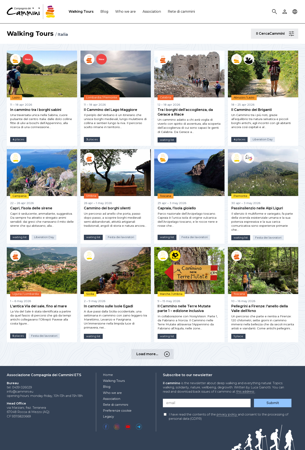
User (285, 11)
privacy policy (227, 414)
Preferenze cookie (117, 411)
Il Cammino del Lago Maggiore (110, 110)
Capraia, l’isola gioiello (177, 208)
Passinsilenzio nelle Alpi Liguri (257, 208)
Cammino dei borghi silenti (107, 208)
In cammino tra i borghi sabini (35, 110)
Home (108, 375)
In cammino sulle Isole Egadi (108, 306)
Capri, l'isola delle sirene (31, 208)
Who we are (125, 12)
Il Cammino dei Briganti (251, 110)
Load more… (167, 354)
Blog (104, 12)
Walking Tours (81, 12)
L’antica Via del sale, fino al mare (38, 306)
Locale (295, 11)
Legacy (108, 416)
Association (152, 12)
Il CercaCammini (292, 33)
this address (245, 391)
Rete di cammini (181, 12)
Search (275, 11)
